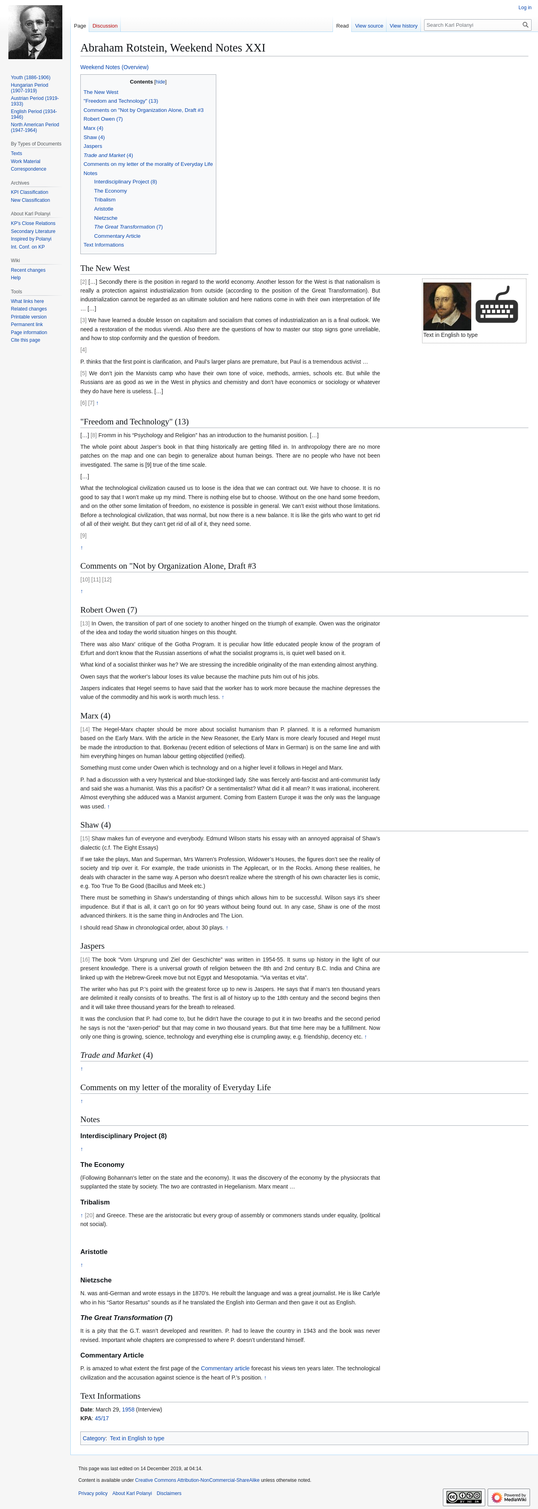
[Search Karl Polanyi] (478, 25)
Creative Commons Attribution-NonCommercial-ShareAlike (197, 1480)
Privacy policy (93, 1493)
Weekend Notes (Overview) (114, 67)
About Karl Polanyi (132, 1493)
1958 (128, 1409)
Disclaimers (169, 1493)
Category (94, 1438)
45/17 (102, 1418)
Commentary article (225, 1368)
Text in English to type (137, 1438)
